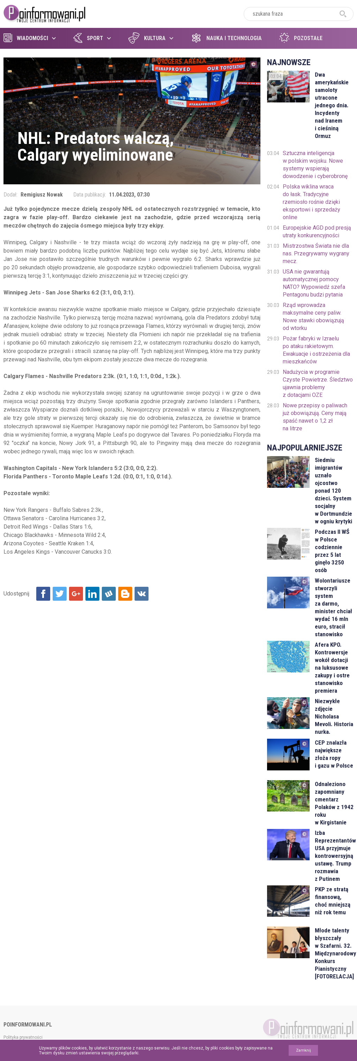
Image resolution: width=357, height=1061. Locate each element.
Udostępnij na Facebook (43, 594)
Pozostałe (300, 38)
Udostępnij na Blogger (125, 594)
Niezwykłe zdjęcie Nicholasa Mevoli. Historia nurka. (334, 716)
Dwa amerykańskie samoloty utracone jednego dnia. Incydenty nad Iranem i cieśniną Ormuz (332, 105)
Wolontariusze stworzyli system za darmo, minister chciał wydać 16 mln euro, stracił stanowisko (333, 607)
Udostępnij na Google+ (76, 594)
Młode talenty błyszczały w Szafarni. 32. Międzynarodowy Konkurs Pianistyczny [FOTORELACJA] (334, 953)
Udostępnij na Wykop (109, 594)
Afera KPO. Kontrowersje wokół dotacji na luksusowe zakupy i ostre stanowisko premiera (332, 667)
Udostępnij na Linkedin (92, 594)
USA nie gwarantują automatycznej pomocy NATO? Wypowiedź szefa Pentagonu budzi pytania (314, 283)
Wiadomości (25, 38)
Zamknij (303, 1050)
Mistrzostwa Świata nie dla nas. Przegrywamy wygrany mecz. (316, 253)
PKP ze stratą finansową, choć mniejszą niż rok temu (332, 901)
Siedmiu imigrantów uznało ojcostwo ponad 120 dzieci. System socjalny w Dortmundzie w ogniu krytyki (333, 490)
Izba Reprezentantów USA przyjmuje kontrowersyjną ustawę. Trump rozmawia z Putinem (334, 855)
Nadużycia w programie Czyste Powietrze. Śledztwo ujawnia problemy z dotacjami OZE (318, 383)
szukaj (343, 14)
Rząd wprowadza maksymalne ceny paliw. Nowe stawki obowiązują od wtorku (313, 316)
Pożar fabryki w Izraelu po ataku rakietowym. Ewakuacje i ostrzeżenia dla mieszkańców (316, 350)
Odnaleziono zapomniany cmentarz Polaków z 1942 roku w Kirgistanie (334, 803)
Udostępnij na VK (142, 594)
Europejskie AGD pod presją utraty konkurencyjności (317, 231)
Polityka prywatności (23, 1037)
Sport (88, 38)
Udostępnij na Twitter (60, 594)
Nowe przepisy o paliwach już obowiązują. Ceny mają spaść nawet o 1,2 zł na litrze (315, 417)
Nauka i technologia (226, 38)
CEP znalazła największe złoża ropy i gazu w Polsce (334, 754)
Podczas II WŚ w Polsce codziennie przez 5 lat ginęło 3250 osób (332, 551)
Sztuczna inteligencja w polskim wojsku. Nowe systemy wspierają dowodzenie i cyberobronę (315, 164)
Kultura (147, 38)
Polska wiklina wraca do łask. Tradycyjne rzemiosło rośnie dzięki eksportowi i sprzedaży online (311, 202)
